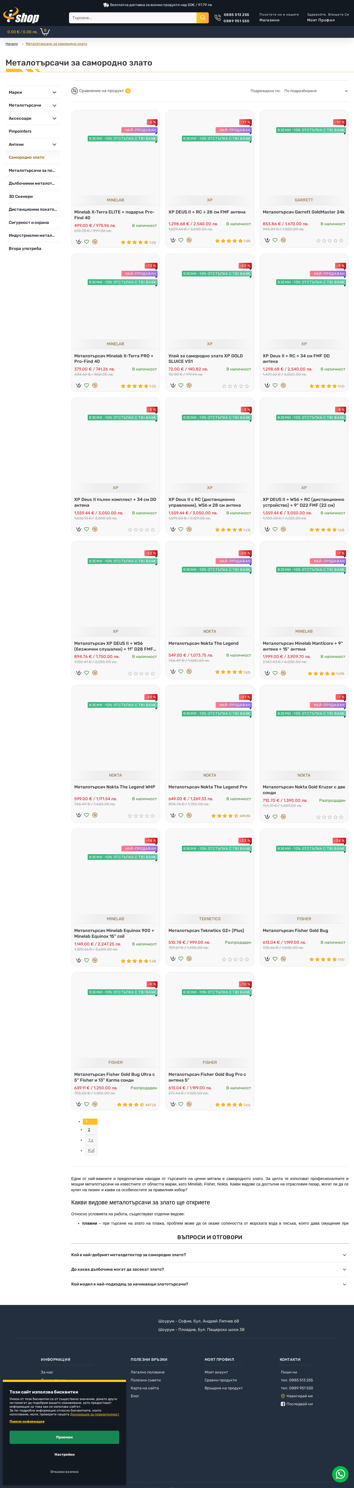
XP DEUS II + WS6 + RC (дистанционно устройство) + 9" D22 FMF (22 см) (304, 504)
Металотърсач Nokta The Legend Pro (209, 791)
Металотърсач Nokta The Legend (205, 646)
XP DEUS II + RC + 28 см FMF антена (208, 210)
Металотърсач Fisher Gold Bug (297, 935)
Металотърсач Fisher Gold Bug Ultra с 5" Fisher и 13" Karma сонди (114, 1083)
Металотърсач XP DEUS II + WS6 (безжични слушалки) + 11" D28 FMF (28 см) (115, 649)
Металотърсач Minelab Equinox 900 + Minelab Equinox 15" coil (116, 938)
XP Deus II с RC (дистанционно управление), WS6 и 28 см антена (206, 503)
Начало (11, 44)
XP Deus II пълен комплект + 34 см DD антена (113, 503)
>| (93, 1159)
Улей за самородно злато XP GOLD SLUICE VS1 (207, 358)
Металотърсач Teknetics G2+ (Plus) (207, 935)
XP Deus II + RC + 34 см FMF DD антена (297, 358)
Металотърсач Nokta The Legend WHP (111, 793)
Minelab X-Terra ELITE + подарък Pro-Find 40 (110, 213)
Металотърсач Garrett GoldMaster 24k (300, 213)
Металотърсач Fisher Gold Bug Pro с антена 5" (208, 1083)
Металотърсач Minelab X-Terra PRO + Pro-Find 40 (115, 358)
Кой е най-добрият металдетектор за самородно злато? (128, 1263)
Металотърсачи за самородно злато (56, 44)
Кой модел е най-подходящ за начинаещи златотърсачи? (129, 1292)
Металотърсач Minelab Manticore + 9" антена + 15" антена (304, 648)
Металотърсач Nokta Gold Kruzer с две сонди (301, 793)
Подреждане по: (266, 91)
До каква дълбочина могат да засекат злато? (117, 1278)
